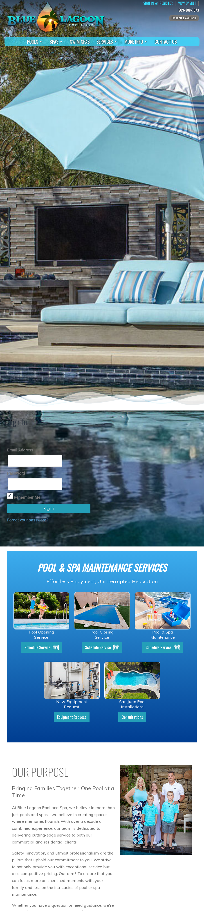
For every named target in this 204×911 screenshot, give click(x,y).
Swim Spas (80, 41)
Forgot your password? (27, 520)
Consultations (132, 717)
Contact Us (166, 41)
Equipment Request (71, 717)
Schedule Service (37, 647)
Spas (56, 41)
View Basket (187, 3)
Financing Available (184, 17)
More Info (136, 41)
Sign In (148, 3)
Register (166, 3)
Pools (35, 41)
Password (16, 473)
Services (107, 41)
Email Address (20, 450)
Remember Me (23, 496)
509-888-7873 (188, 10)
